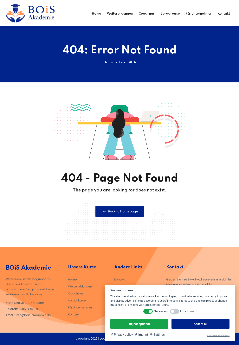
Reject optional (139, 324)
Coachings (147, 13)
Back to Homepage (119, 211)
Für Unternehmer (199, 13)
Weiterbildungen (120, 13)
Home (96, 13)
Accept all (200, 324)
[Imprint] (141, 335)
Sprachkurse (170, 13)
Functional (187, 311)
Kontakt (223, 13)
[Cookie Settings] (157, 335)
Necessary (161, 311)
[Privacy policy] (121, 335)
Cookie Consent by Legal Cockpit (218, 336)
